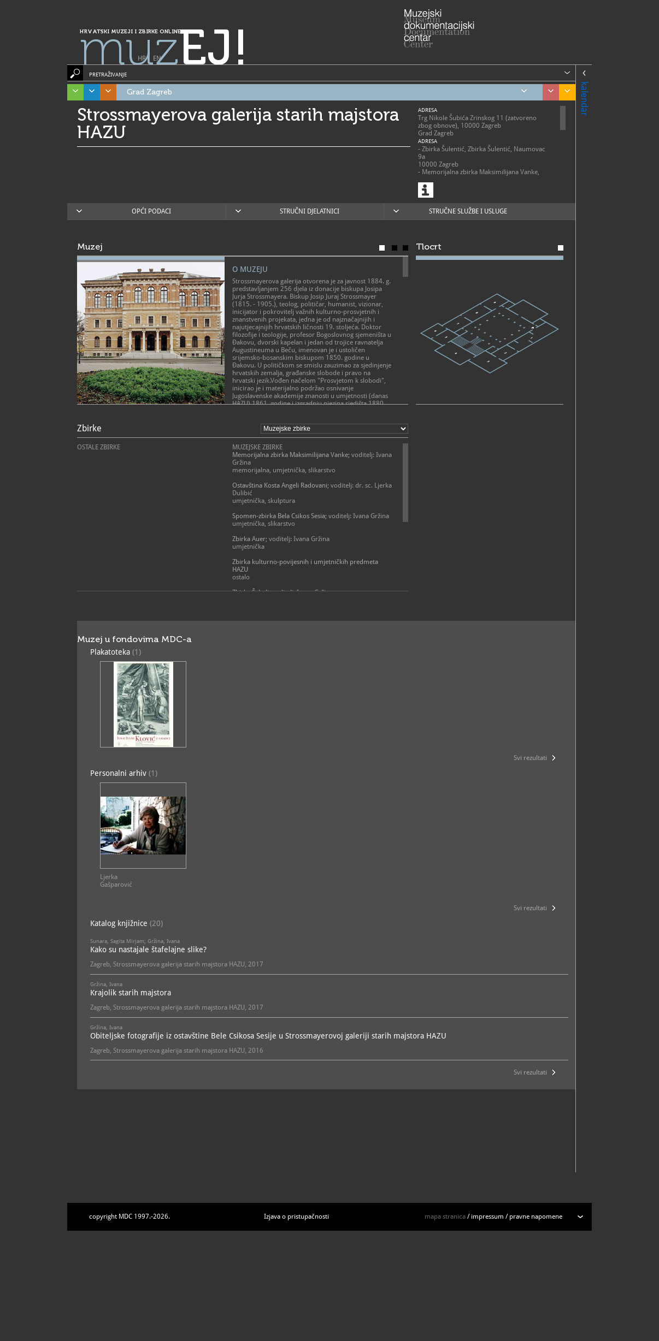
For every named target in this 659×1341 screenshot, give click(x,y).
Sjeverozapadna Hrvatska (548, 92)
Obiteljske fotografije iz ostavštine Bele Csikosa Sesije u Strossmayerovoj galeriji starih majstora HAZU (268, 1035)
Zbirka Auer (249, 539)
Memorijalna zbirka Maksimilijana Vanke (290, 455)
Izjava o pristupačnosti (296, 1216)
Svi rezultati (530, 758)
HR (142, 58)
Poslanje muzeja (394, 248)
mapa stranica (445, 1216)
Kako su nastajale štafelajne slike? (148, 949)
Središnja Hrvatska (105, 92)
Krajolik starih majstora (130, 992)
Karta (405, 248)
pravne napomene (535, 1216)
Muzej (382, 248)
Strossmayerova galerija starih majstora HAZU (238, 123)
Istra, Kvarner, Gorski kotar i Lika (72, 92)
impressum (487, 1216)
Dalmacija (89, 92)
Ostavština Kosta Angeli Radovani (279, 485)
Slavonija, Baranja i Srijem (564, 92)
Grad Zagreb (327, 92)
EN (157, 58)
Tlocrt (560, 248)
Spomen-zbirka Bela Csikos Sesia (278, 516)
